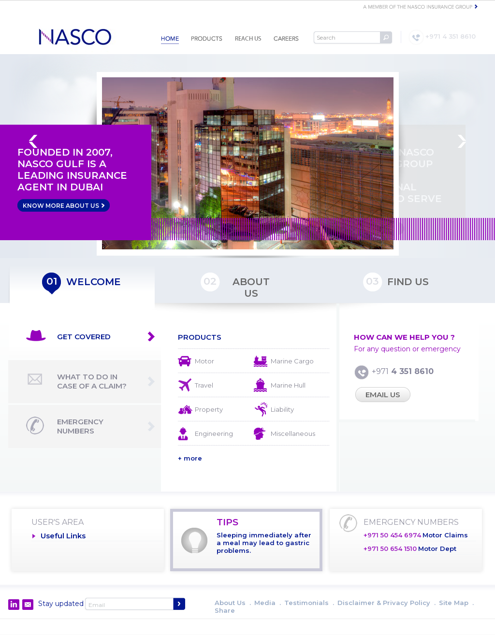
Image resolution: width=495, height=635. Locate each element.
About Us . (233, 602)
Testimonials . (309, 602)
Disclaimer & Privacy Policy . (386, 602)
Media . (267, 602)
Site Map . (456, 602)
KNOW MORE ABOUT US (63, 205)
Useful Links (63, 535)
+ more (190, 458)
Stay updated (61, 603)
